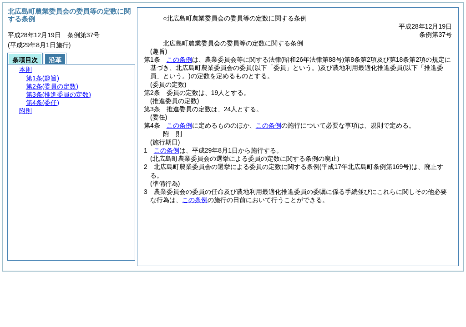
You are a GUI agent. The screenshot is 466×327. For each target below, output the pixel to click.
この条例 (179, 59)
